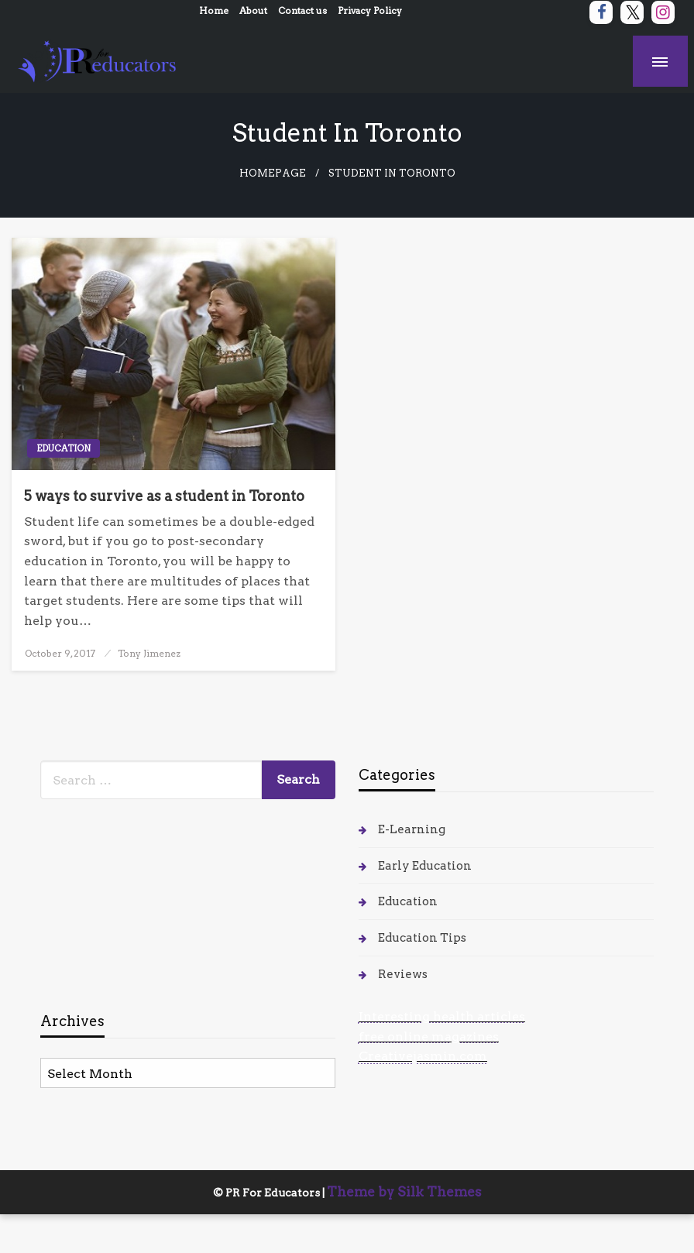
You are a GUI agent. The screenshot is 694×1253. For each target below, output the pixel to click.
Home (213, 10)
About (253, 10)
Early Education (425, 866)
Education (63, 448)
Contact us (302, 10)
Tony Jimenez (149, 653)
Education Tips (422, 938)
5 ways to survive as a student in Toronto (164, 496)
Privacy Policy (370, 10)
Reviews (403, 974)
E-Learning (411, 829)
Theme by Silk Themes (404, 1192)
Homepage (272, 173)
